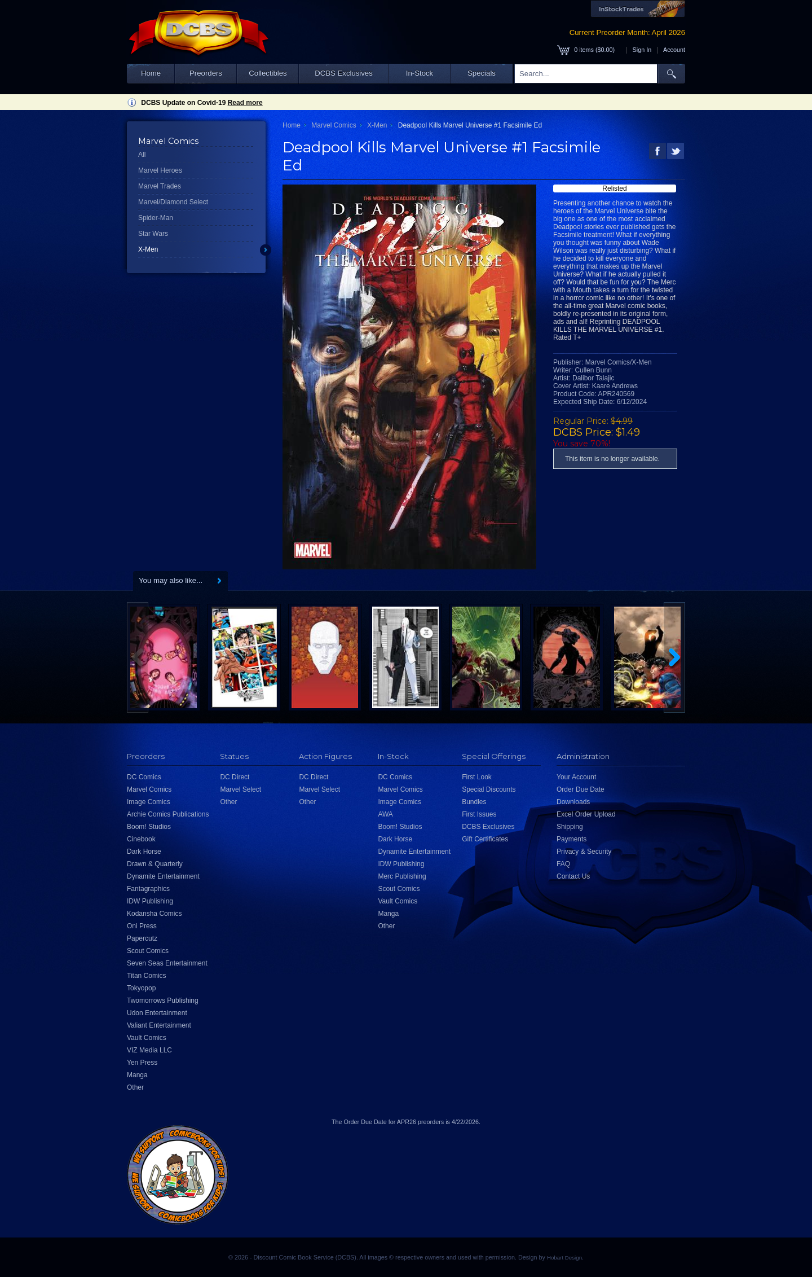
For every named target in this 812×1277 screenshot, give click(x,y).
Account (674, 49)
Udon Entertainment (157, 1013)
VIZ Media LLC (149, 1050)
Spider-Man (155, 218)
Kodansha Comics (154, 914)
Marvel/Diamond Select (173, 202)
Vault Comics (146, 1038)
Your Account (576, 777)
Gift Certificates (485, 839)
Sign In (642, 49)
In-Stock (419, 73)
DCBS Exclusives (344, 73)
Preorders (205, 73)
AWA (385, 814)
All (141, 155)
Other (135, 1087)
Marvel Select (240, 789)
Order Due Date (580, 789)
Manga (137, 1075)
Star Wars (153, 234)
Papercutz (142, 938)
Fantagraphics (148, 889)
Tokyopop (141, 988)
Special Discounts (488, 789)
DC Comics (144, 777)
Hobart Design (564, 1257)
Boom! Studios (149, 827)
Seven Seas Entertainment (167, 963)
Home (151, 73)
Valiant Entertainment (159, 1025)
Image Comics (148, 802)
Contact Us (573, 876)
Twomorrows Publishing (162, 1000)
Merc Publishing (402, 876)
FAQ (563, 864)
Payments (571, 839)
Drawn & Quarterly (155, 864)
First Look (477, 777)
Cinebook (141, 839)
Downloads (573, 802)
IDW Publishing (150, 901)
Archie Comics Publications (168, 814)
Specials (481, 73)
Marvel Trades (159, 186)
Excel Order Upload (586, 814)
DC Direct (234, 777)
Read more (245, 103)
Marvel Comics (333, 125)
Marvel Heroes (160, 170)
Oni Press (142, 926)
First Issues (479, 814)
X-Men (148, 249)
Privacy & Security (584, 851)
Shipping (570, 827)
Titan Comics (146, 976)
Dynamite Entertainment (163, 876)
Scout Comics (148, 951)
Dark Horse (144, 851)
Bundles (474, 802)
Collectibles (267, 73)
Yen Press (142, 1063)
